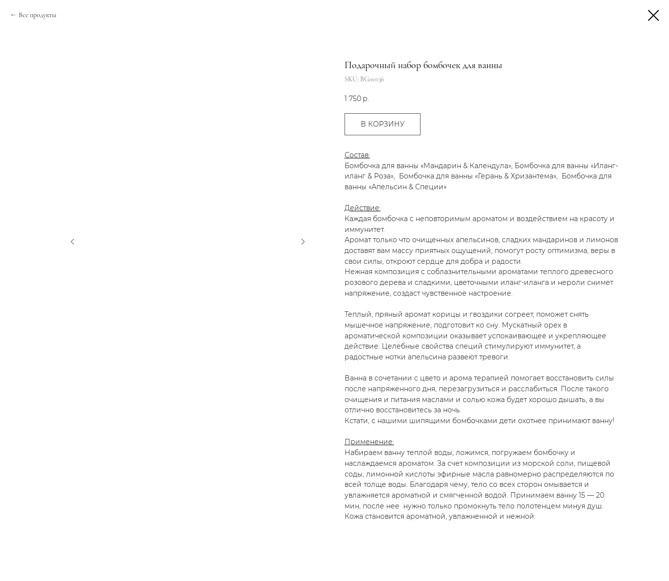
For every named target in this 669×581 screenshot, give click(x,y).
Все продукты (37, 15)
